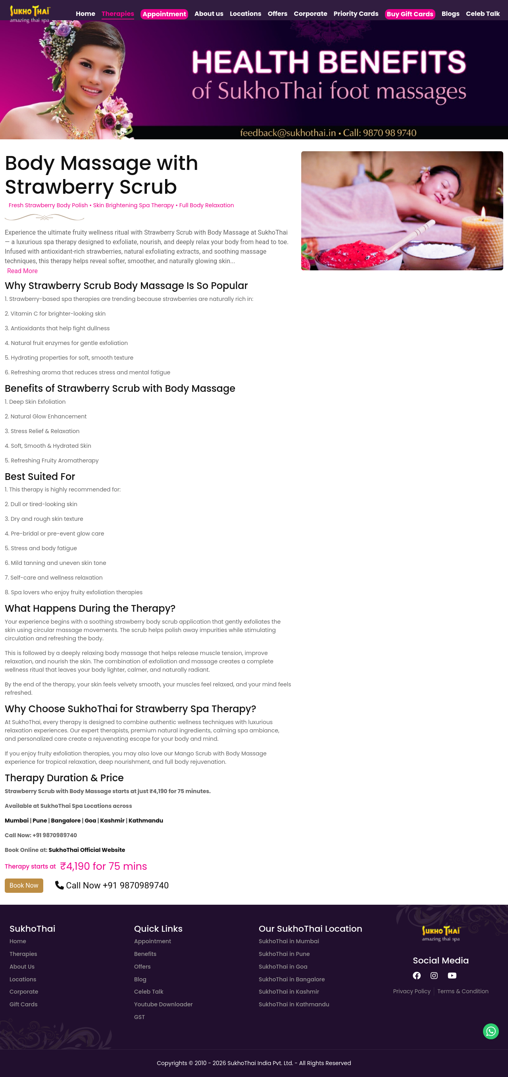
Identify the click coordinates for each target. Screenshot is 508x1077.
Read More (22, 271)
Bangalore (66, 821)
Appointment (164, 14)
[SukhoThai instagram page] (434, 976)
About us (208, 13)
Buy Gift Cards (410, 14)
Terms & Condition (463, 991)
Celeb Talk (483, 13)
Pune (40, 821)
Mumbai (17, 821)
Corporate (310, 13)
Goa (91, 821)
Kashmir (112, 821)
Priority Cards (356, 13)
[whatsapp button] (491, 1031)
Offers (278, 13)
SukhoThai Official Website (87, 850)
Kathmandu (146, 821)
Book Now (24, 885)
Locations (246, 13)
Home (85, 13)
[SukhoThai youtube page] (452, 976)
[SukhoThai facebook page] (417, 976)
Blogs (451, 13)
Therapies (118, 13)
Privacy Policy (412, 991)
